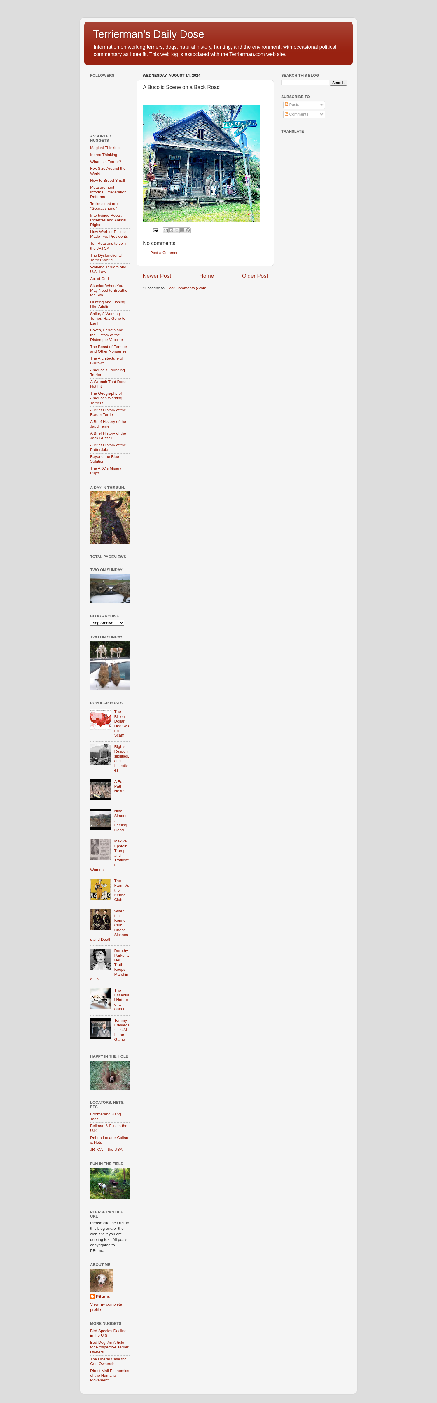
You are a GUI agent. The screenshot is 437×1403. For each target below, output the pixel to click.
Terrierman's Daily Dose (148, 34)
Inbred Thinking (103, 155)
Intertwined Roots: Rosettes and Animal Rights (108, 220)
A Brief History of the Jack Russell (108, 435)
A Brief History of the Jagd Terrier (108, 423)
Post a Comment (165, 253)
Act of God (99, 279)
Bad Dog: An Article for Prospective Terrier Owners (109, 1347)
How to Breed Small (107, 180)
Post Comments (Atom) (187, 288)
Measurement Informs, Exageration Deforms (108, 192)
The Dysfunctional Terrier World (106, 257)
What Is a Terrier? (105, 162)
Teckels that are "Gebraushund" (104, 206)
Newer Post (157, 276)
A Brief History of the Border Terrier (108, 412)
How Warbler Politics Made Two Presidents (109, 234)
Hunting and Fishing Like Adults (107, 304)
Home (206, 276)
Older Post (255, 276)
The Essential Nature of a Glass (121, 1000)
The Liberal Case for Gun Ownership (108, 1361)
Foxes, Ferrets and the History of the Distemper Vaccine (106, 335)
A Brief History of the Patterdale (108, 447)
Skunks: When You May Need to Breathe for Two (108, 290)
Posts (292, 104)
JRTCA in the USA (106, 1149)
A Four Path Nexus (120, 786)
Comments (296, 114)
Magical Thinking (105, 148)
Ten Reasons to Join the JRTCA (108, 245)
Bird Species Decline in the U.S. (108, 1333)
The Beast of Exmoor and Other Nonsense (108, 349)
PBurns (103, 1296)
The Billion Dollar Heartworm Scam (121, 723)
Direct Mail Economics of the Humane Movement (109, 1375)
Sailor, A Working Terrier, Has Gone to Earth (107, 318)
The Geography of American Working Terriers (106, 398)
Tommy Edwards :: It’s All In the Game (122, 1030)
